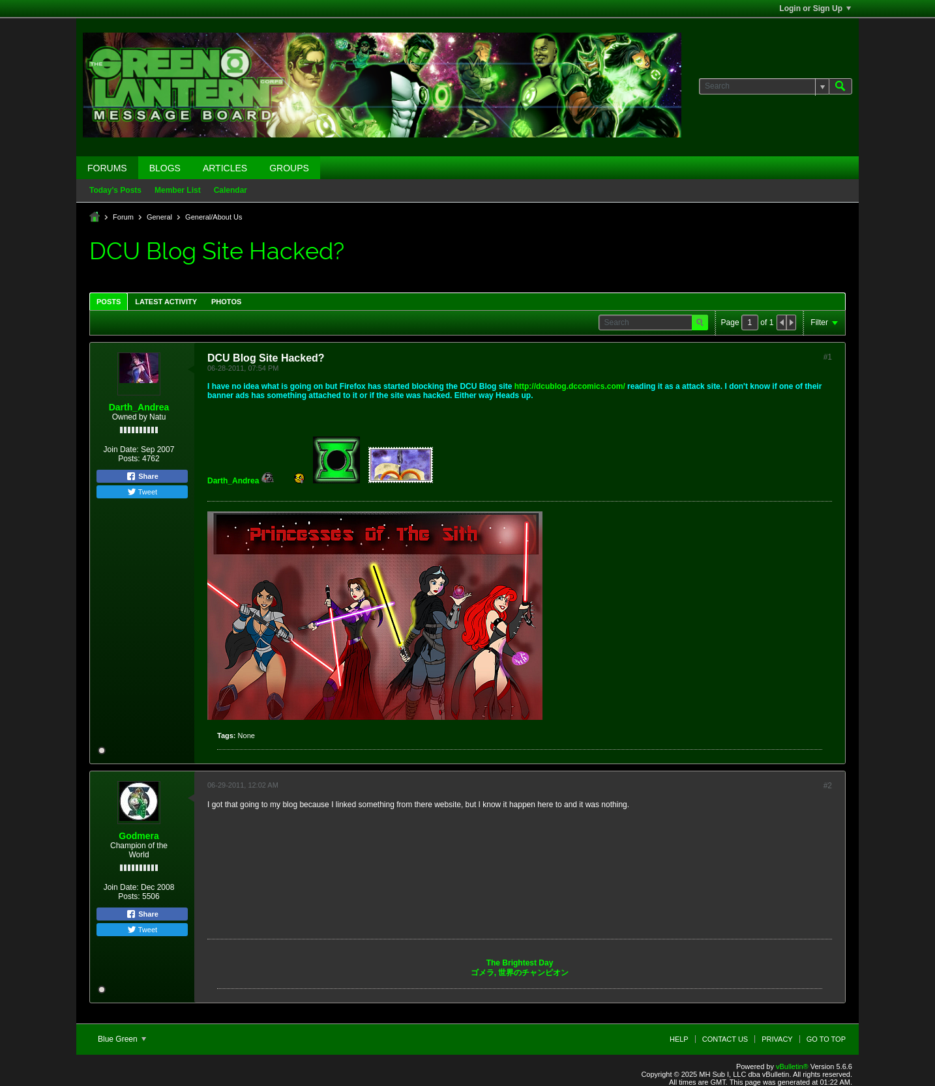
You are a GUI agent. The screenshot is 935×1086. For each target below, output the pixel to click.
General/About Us (213, 217)
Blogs (165, 168)
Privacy (777, 1039)
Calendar (230, 190)
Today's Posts (115, 190)
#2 (828, 785)
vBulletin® (792, 1066)
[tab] (108, 301)
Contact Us (725, 1039)
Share (142, 476)
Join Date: (121, 449)
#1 (828, 357)
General (159, 217)
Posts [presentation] (108, 302)
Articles (225, 168)
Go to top (826, 1039)
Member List (178, 190)
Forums (107, 168)
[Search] (764, 86)
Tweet (142, 491)
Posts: (129, 458)
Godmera (138, 836)
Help (679, 1039)
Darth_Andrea (139, 407)
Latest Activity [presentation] (166, 302)
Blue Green (122, 1039)
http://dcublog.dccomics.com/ (569, 386)
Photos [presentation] (226, 302)
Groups (289, 168)
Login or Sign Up (815, 8)
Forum (123, 217)
